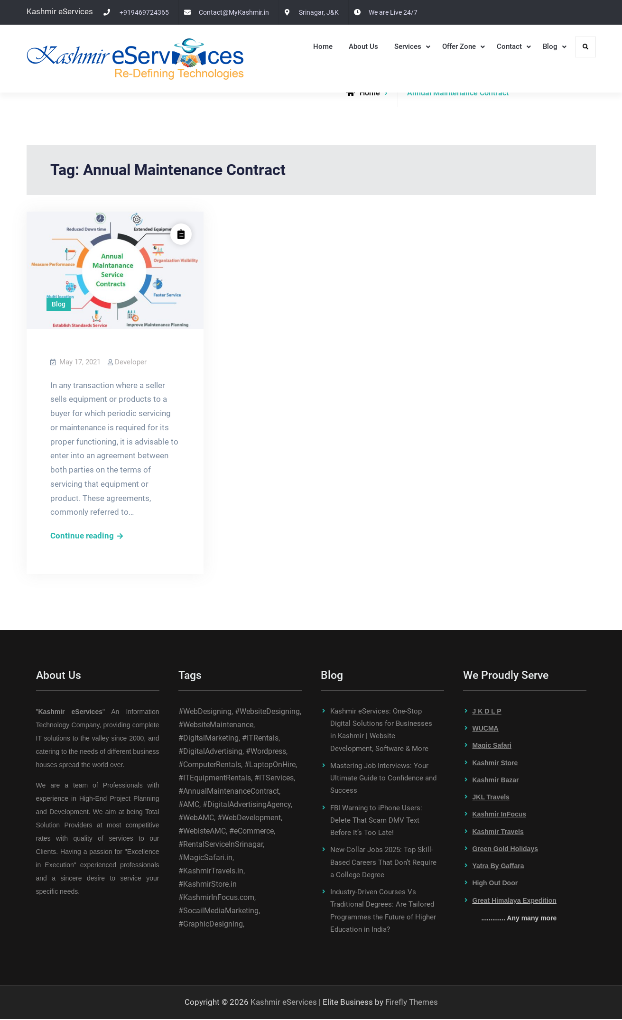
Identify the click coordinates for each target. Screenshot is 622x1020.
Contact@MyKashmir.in (234, 12)
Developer (131, 362)
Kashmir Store (495, 764)
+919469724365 (144, 12)
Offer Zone (459, 46)
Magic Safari (492, 747)
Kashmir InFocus (500, 815)
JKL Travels (491, 798)
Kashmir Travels (498, 832)
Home (323, 46)
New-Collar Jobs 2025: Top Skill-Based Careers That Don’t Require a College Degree (383, 864)
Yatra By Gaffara (498, 867)
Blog (550, 46)
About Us (363, 46)
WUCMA (486, 729)
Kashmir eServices (284, 1003)
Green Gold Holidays (505, 849)
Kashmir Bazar (496, 781)
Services (407, 46)
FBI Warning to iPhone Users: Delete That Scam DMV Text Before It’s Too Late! (376, 821)
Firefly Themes (411, 1003)
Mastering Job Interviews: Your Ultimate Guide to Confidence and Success (383, 779)
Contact (509, 46)
